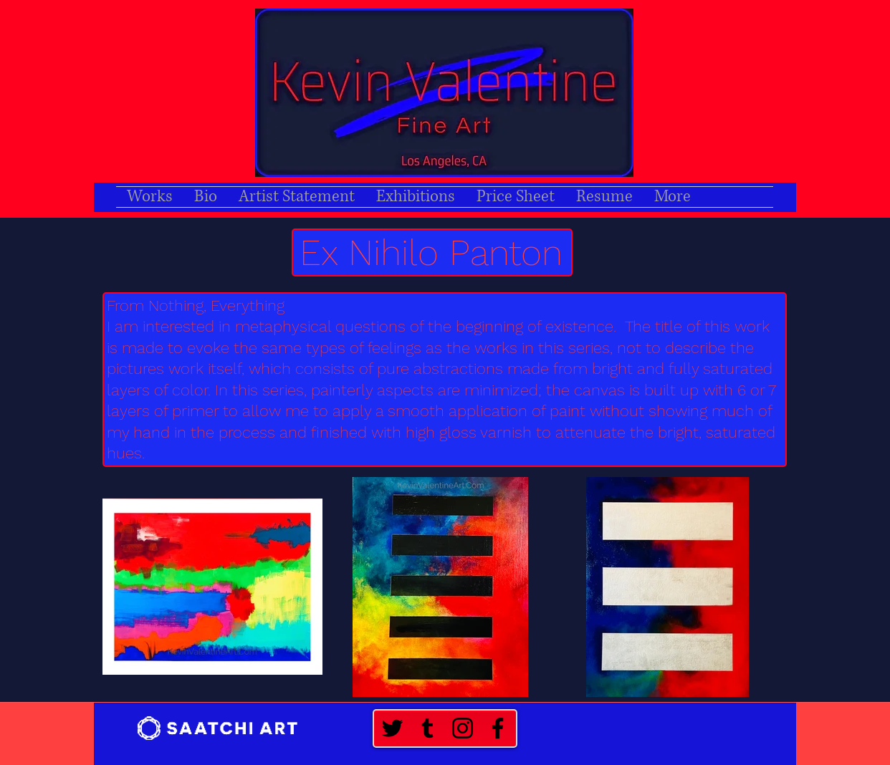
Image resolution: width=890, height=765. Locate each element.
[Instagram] (463, 728)
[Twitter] (392, 728)
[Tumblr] (427, 728)
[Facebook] (498, 728)
